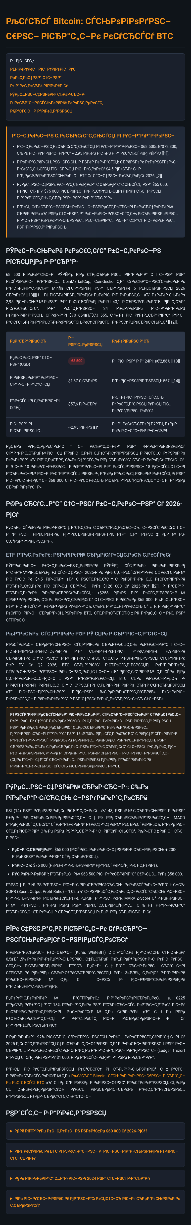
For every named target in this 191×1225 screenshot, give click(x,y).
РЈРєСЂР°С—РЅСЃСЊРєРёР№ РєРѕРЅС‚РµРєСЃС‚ (56, 103)
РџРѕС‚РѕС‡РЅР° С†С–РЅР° (35, 77)
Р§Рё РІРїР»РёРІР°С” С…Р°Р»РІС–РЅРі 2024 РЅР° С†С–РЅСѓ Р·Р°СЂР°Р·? (82, 1178)
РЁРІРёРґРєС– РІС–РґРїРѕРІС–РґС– (44, 69)
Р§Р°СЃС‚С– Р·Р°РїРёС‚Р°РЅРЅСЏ (41, 111)
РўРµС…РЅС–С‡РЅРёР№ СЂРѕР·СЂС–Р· (47, 94)
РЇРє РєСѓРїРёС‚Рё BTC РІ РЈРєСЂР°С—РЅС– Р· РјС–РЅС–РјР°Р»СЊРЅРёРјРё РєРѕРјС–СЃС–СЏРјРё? (94, 1154)
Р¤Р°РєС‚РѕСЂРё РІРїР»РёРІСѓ (39, 86)
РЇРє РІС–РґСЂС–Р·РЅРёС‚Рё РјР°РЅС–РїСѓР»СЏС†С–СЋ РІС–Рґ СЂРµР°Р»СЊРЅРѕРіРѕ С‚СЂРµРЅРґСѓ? (95, 1202)
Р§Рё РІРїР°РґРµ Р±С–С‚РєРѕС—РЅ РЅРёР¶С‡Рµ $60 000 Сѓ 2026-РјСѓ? (80, 1131)
